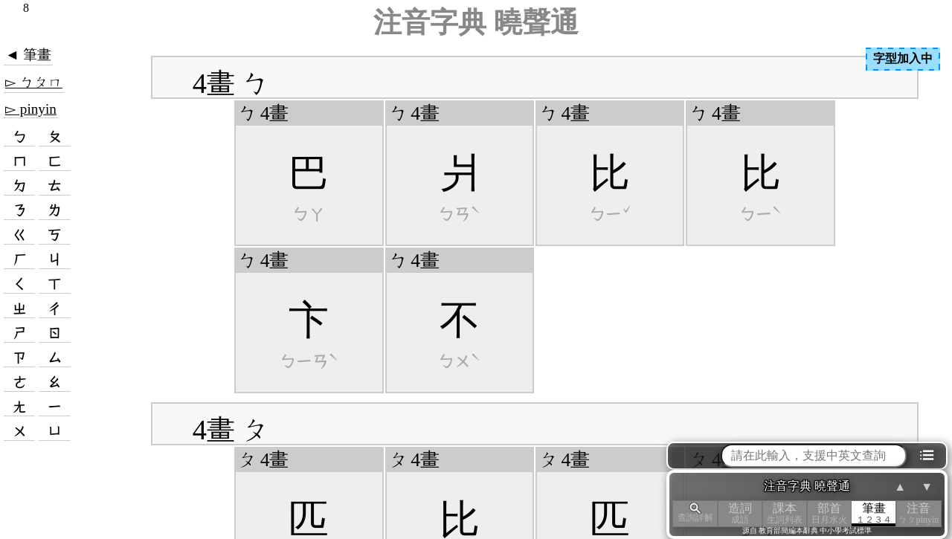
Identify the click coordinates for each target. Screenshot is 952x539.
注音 (918, 513)
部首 (829, 513)
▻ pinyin (31, 109)
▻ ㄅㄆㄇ (33, 82)
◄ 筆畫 (28, 54)
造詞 (740, 513)
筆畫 (874, 513)
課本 (784, 513)
